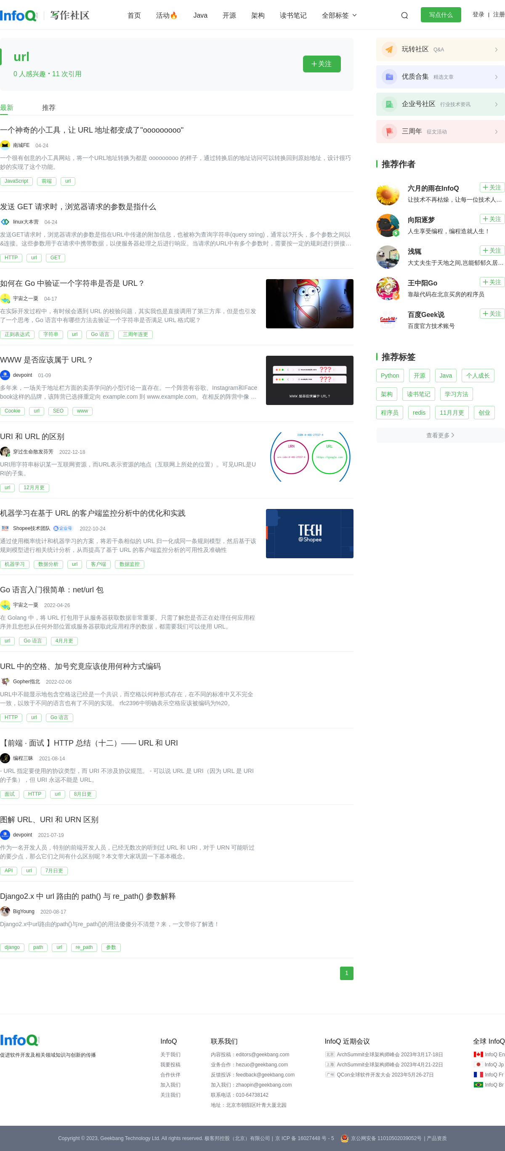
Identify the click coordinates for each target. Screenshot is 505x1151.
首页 (134, 15)
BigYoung (24, 911)
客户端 (98, 564)
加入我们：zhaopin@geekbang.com (251, 1085)
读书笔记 (293, 15)
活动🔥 (167, 15)
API (9, 871)
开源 (229, 15)
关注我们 (170, 1095)
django (12, 947)
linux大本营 (26, 222)
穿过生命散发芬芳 (33, 452)
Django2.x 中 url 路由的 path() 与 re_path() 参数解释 (88, 896)
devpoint (22, 375)
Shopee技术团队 (31, 528)
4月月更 (65, 641)
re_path (84, 947)
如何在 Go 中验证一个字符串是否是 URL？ (72, 283)
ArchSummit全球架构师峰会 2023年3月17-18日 (390, 1055)
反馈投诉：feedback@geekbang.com (253, 1075)
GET (55, 258)
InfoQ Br (494, 1085)
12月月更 (34, 487)
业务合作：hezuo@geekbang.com (249, 1065)
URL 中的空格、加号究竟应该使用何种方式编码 (80, 666)
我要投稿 (170, 1065)
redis (419, 412)
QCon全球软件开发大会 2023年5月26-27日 (385, 1075)
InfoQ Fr (494, 1075)
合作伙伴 (170, 1075)
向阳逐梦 (421, 220)
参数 (111, 947)
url (68, 181)
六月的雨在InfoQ (433, 188)
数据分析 (48, 564)
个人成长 (478, 375)
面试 (10, 794)
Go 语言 (100, 334)
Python (390, 375)
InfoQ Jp (494, 1065)
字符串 (50, 334)
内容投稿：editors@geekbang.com (250, 1055)
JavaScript (16, 181)
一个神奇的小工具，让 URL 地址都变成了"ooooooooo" (91, 130)
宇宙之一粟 (25, 298)
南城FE (21, 145)
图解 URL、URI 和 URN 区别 (49, 819)
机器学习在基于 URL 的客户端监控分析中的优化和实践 (93, 513)
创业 (484, 412)
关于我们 (170, 1055)
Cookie (12, 411)
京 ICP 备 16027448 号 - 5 (304, 1138)
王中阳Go (422, 283)
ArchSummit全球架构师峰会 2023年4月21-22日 (390, 1065)
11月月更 (452, 412)
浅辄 (414, 251)
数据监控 (130, 564)
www (82, 411)
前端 (47, 181)
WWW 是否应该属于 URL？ (47, 360)
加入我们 (170, 1085)
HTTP (11, 258)
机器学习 (15, 564)
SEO (58, 411)
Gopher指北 (26, 682)
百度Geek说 (426, 314)
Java (200, 15)
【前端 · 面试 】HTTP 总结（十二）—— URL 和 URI (89, 743)
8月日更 (83, 794)
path (38, 947)
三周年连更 (135, 334)
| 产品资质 (435, 1138)
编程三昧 (23, 758)
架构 (258, 15)
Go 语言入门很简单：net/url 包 (52, 590)
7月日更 (54, 871)
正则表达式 (17, 334)
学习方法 (456, 394)
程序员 (390, 412)
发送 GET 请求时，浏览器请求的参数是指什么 (78, 206)
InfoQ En (495, 1055)
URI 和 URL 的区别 (32, 436)
